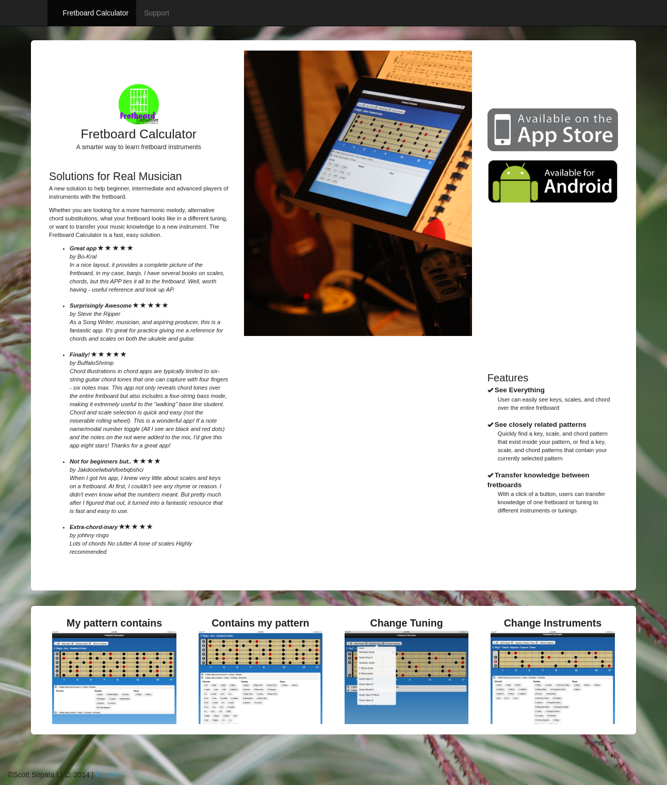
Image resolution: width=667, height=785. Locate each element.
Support (156, 13)
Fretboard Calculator (96, 13)
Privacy (107, 775)
